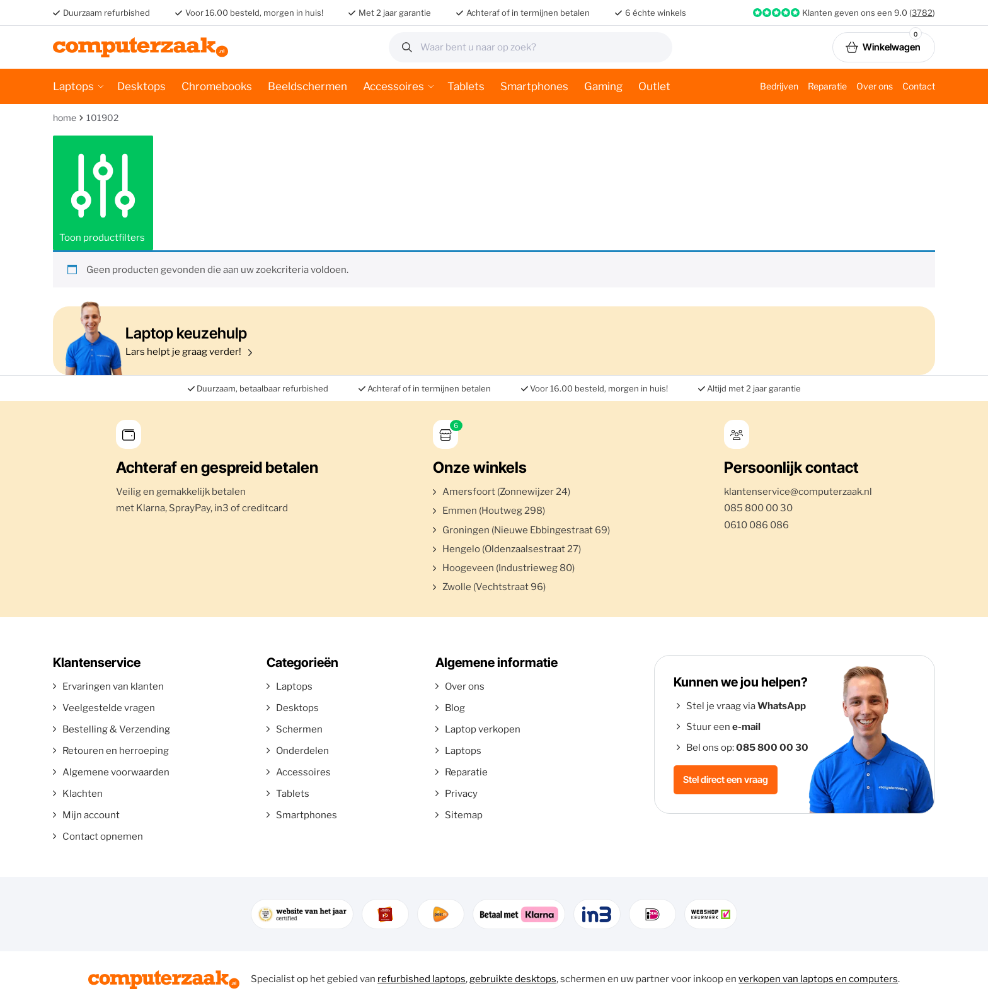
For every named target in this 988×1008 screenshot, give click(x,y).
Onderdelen (302, 750)
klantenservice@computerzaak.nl (798, 491)
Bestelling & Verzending (116, 729)
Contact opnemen (102, 836)
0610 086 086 (756, 525)
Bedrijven (779, 86)
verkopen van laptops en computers (818, 979)
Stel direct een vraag (725, 779)
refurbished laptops (421, 979)
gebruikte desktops (512, 979)
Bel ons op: (747, 747)
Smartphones (534, 86)
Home (64, 117)
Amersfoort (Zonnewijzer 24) (506, 491)
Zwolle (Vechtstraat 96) (494, 587)
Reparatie (827, 86)
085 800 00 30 (758, 508)
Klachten (82, 793)
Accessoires (393, 86)
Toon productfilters (103, 193)
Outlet (654, 86)
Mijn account (91, 815)
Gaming (603, 86)
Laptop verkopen (482, 729)
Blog (455, 708)
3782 (922, 13)
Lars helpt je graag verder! (491, 340)
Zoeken (658, 47)
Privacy (461, 793)
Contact (918, 86)
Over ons (874, 86)
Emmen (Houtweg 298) (493, 510)
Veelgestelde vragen (108, 708)
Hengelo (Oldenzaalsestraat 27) (511, 549)
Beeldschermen (307, 86)
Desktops (141, 86)
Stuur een (723, 727)
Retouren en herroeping (115, 750)
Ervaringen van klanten (113, 686)
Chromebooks (216, 86)
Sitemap (464, 815)
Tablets (466, 86)
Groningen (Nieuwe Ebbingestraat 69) (526, 530)
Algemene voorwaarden (115, 772)
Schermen (299, 729)
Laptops (73, 86)
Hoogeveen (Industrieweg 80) (508, 568)
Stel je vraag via (746, 706)
